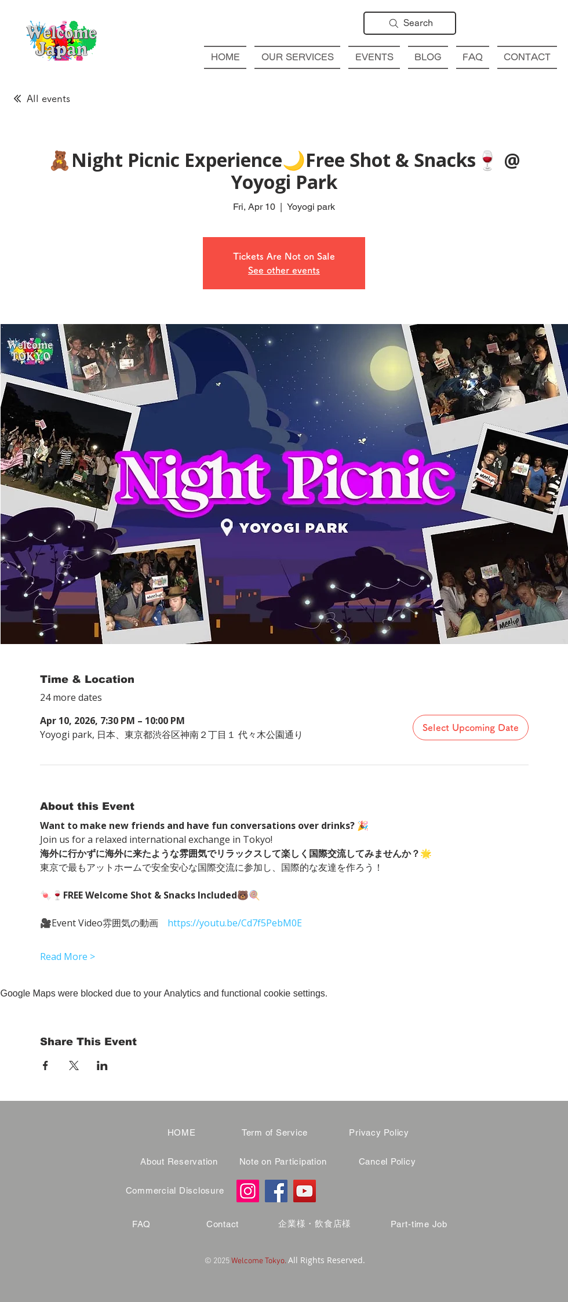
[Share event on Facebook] (45, 1065)
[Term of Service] (274, 1132)
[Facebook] (276, 1191)
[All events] (41, 98)
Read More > (67, 956)
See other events (284, 270)
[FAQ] (141, 1224)
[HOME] (181, 1132)
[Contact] (222, 1224)
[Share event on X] (73, 1065)
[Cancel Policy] (387, 1161)
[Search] (409, 23)
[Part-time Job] (419, 1224)
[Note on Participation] (282, 1161)
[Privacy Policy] (379, 1132)
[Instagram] (247, 1191)
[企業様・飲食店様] (314, 1224)
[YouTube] (304, 1191)
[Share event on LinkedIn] (102, 1065)
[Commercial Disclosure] (174, 1190)
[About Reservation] (179, 1161)
